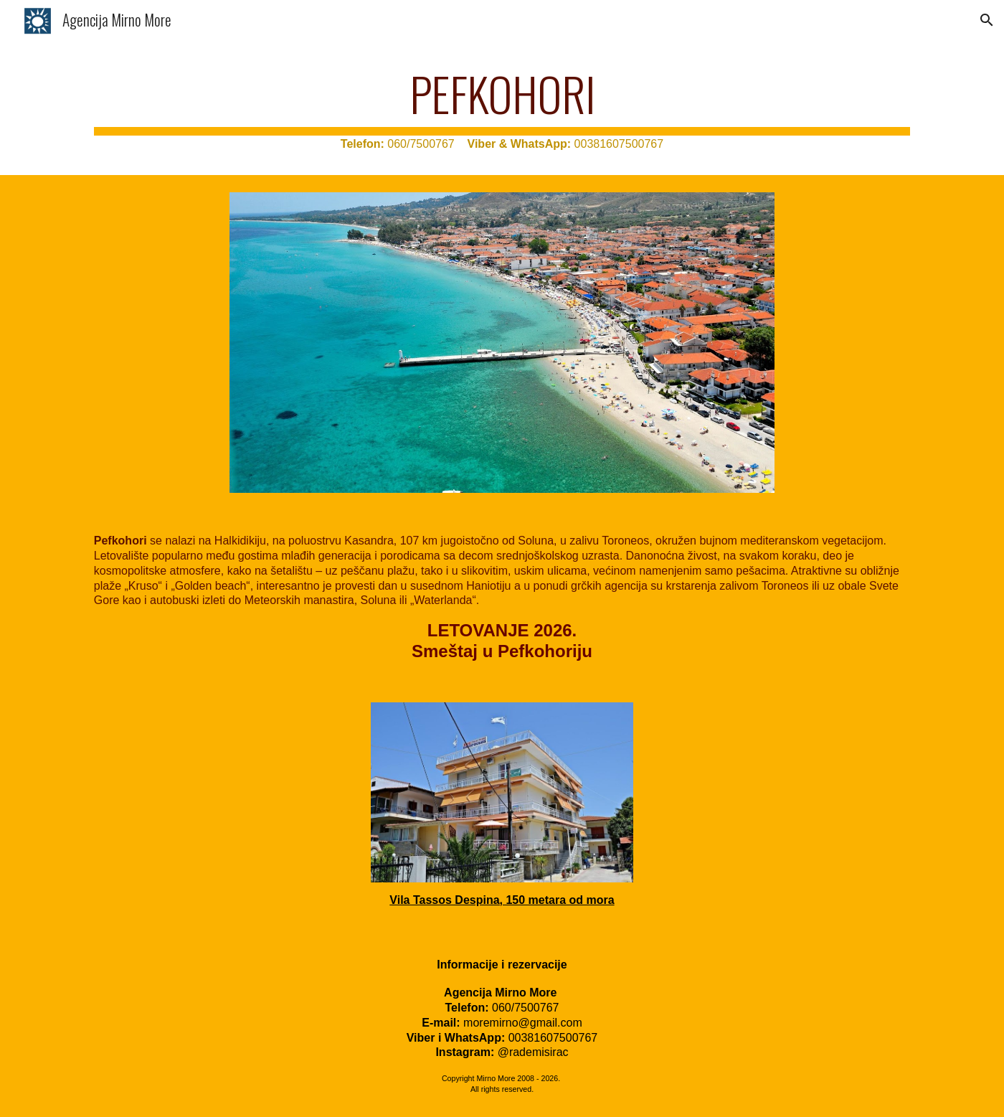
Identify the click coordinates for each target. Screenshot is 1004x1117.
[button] (987, 20)
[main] (502, 109)
